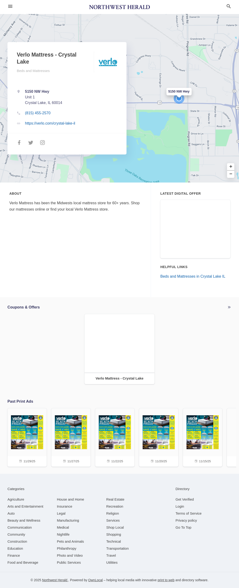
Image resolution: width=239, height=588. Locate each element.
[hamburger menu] (10, 6)
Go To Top (183, 527)
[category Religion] (112, 513)
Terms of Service (189, 513)
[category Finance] (13, 555)
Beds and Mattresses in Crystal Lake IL (192, 276)
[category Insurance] (64, 506)
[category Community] (16, 534)
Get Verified (185, 499)
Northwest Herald (55, 580)
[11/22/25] (115, 437)
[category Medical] (63, 527)
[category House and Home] (70, 499)
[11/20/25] (159, 437)
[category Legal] (61, 513)
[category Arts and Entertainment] (25, 506)
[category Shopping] (113, 534)
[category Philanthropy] (66, 548)
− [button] (230, 174)
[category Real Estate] (115, 499)
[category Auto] (11, 513)
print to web (166, 580)
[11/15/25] (202, 437)
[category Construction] (17, 541)
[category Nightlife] (63, 534)
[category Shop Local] (115, 527)
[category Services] (113, 520)
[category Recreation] (114, 506)
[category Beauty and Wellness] (23, 520)
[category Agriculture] (15, 499)
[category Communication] (19, 527)
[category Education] (15, 548)
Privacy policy (186, 520)
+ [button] (230, 167)
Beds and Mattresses (33, 71)
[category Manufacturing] (68, 520)
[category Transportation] (117, 548)
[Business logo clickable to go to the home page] (119, 7)
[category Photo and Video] (70, 555)
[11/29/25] (27, 437)
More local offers (229, 307)
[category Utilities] (111, 562)
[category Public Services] (69, 562)
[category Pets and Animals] (70, 541)
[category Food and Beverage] (22, 562)
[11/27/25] (71, 437)
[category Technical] (113, 541)
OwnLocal (95, 580)
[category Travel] (111, 555)
